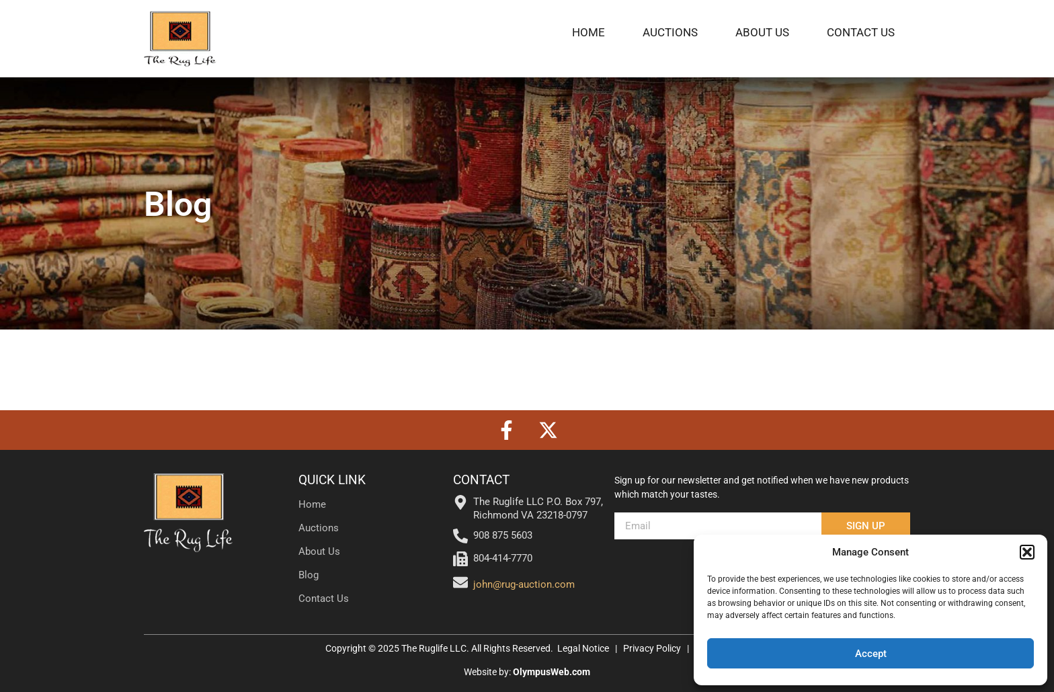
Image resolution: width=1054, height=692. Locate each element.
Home (588, 32)
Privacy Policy (653, 648)
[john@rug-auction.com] (460, 582)
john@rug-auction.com (524, 584)
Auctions (670, 32)
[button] (1027, 552)
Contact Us (861, 32)
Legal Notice (583, 648)
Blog (308, 575)
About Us (762, 32)
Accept (871, 654)
